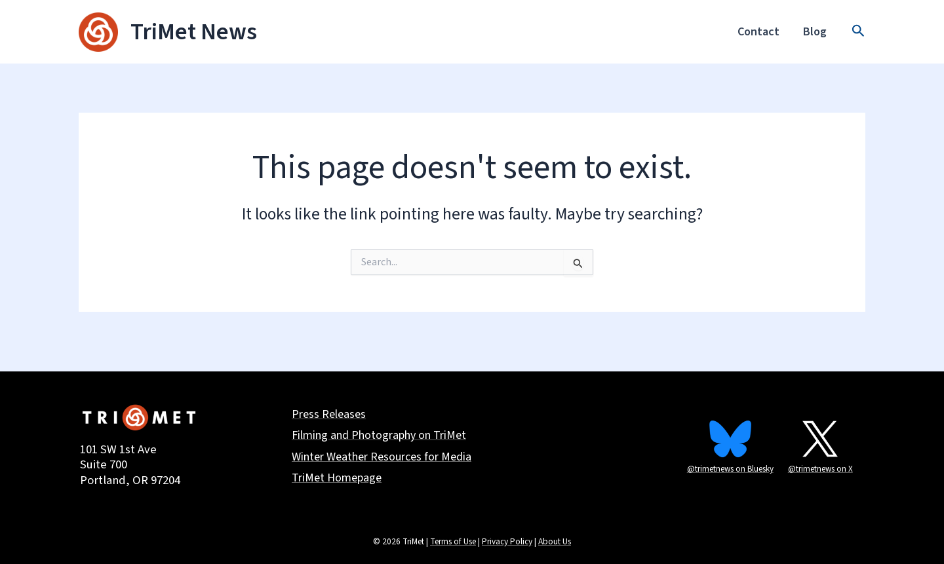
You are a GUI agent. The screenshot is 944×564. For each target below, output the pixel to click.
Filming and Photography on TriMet (379, 435)
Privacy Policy (507, 541)
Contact (758, 32)
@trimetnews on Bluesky (730, 469)
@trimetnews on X (820, 469)
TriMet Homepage (337, 478)
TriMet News (193, 31)
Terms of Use (453, 541)
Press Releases (329, 415)
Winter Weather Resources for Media (381, 457)
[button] (858, 32)
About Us (554, 541)
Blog (815, 32)
